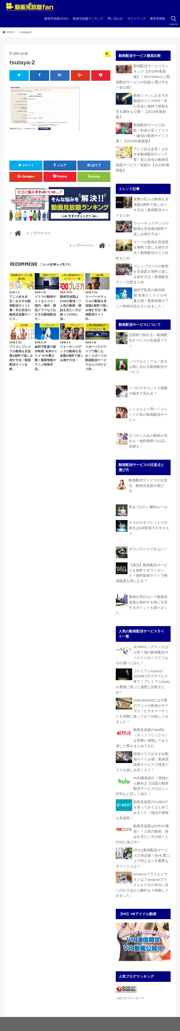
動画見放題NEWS (56, 18)
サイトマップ (136, 18)
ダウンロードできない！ (148, 534)
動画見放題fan (134, 1020)
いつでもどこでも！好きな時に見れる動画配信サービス (148, 355)
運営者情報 (157, 18)
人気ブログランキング (130, 970)
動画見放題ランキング (88, 18)
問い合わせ (115, 18)
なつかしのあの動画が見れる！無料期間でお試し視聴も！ (148, 428)
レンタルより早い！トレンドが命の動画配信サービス (148, 402)
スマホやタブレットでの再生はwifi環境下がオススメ (149, 513)
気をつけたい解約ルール (148, 493)
